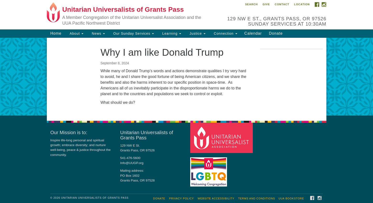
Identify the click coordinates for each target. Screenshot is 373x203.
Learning (171, 33)
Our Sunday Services (133, 33)
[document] (186, 76)
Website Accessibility (216, 198)
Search (251, 4)
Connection (225, 33)
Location (302, 4)
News (98, 33)
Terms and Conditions (256, 198)
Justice (196, 33)
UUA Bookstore (291, 198)
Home (56, 33)
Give (266, 4)
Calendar (253, 33)
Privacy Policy (181, 198)
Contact (282, 4)
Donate (276, 33)
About (76, 33)
